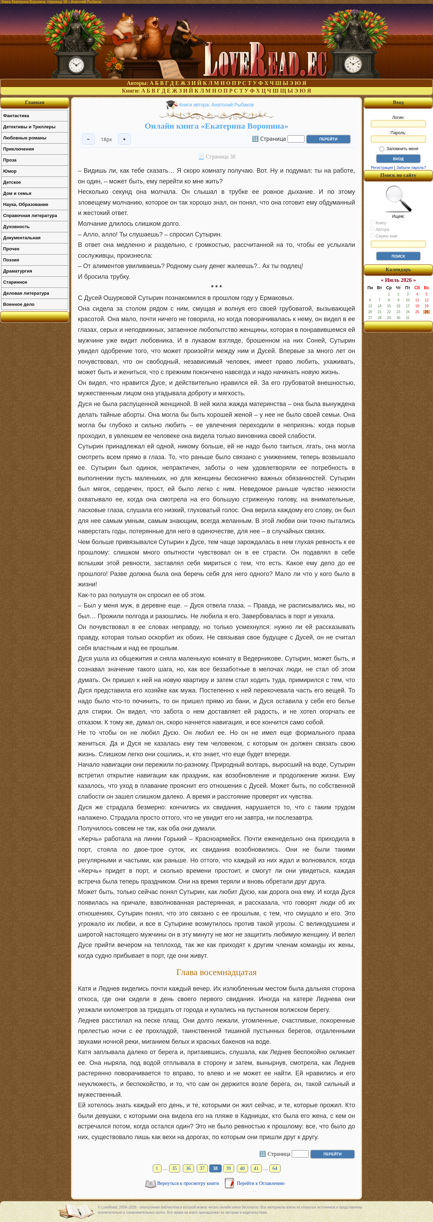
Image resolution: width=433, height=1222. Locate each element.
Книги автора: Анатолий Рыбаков (216, 104)
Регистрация (382, 167)
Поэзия (11, 260)
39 (228, 1168)
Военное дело (19, 304)
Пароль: (398, 136)
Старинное (15, 282)
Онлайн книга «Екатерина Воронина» (216, 125)
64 (275, 1168)
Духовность (16, 226)
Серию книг (384, 236)
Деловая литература (26, 293)
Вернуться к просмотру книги (188, 1183)
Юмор (10, 171)
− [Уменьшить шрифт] (88, 139)
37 (202, 1168)
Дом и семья (17, 193)
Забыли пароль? (411, 167)
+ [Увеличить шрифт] (124, 139)
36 (188, 1168)
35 (174, 1168)
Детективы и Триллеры (29, 126)
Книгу (378, 222)
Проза (10, 160)
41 (256, 1168)
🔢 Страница (269, 138)
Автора (379, 229)
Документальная (22, 237)
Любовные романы (24, 137)
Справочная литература (30, 215)
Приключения (18, 149)
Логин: (398, 121)
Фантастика (16, 115)
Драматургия (17, 271)
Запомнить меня (399, 148)
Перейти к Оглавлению (261, 1183)
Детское (12, 182)
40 (242, 1168)
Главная (34, 102)
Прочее (11, 248)
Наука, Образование (25, 204)
